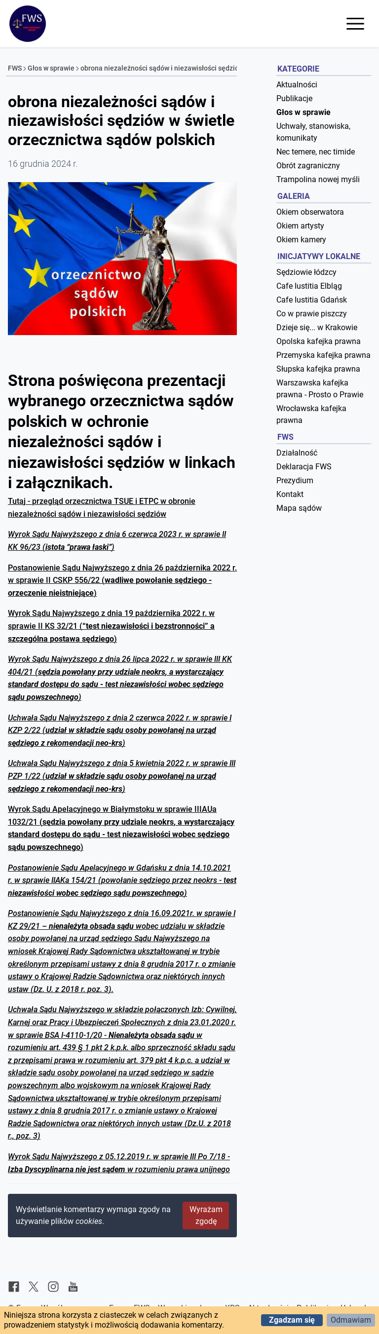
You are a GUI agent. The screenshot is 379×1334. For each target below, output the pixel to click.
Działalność (296, 452)
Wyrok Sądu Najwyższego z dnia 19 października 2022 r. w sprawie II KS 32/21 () (111, 626)
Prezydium (294, 480)
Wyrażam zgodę (206, 1215)
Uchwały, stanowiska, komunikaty (313, 132)
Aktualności (296, 84)
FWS (15, 68)
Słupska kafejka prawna (318, 369)
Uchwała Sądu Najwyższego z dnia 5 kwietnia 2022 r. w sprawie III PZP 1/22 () (121, 776)
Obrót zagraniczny (308, 165)
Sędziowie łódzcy (306, 272)
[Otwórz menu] (355, 23)
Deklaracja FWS (304, 466)
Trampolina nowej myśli (318, 179)
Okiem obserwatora (310, 212)
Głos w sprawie (51, 68)
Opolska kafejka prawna (318, 341)
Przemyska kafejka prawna (323, 355)
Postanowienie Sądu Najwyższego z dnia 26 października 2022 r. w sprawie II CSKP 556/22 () (122, 580)
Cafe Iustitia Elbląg (309, 286)
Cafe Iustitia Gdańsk (311, 300)
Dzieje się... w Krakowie (316, 327)
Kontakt (289, 494)
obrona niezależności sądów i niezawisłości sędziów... (164, 68)
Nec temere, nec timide (315, 151)
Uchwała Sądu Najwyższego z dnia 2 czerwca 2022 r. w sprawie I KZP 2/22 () (119, 730)
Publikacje (294, 98)
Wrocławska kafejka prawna (311, 414)
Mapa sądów (299, 508)
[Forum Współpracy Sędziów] (27, 23)
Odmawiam (351, 1320)
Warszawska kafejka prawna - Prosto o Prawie (319, 388)
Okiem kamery (301, 239)
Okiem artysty (300, 225)
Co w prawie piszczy (311, 313)
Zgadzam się (292, 1320)
